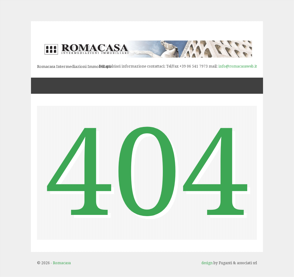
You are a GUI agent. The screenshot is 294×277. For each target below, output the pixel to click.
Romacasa (62, 263)
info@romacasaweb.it (237, 66)
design (207, 263)
